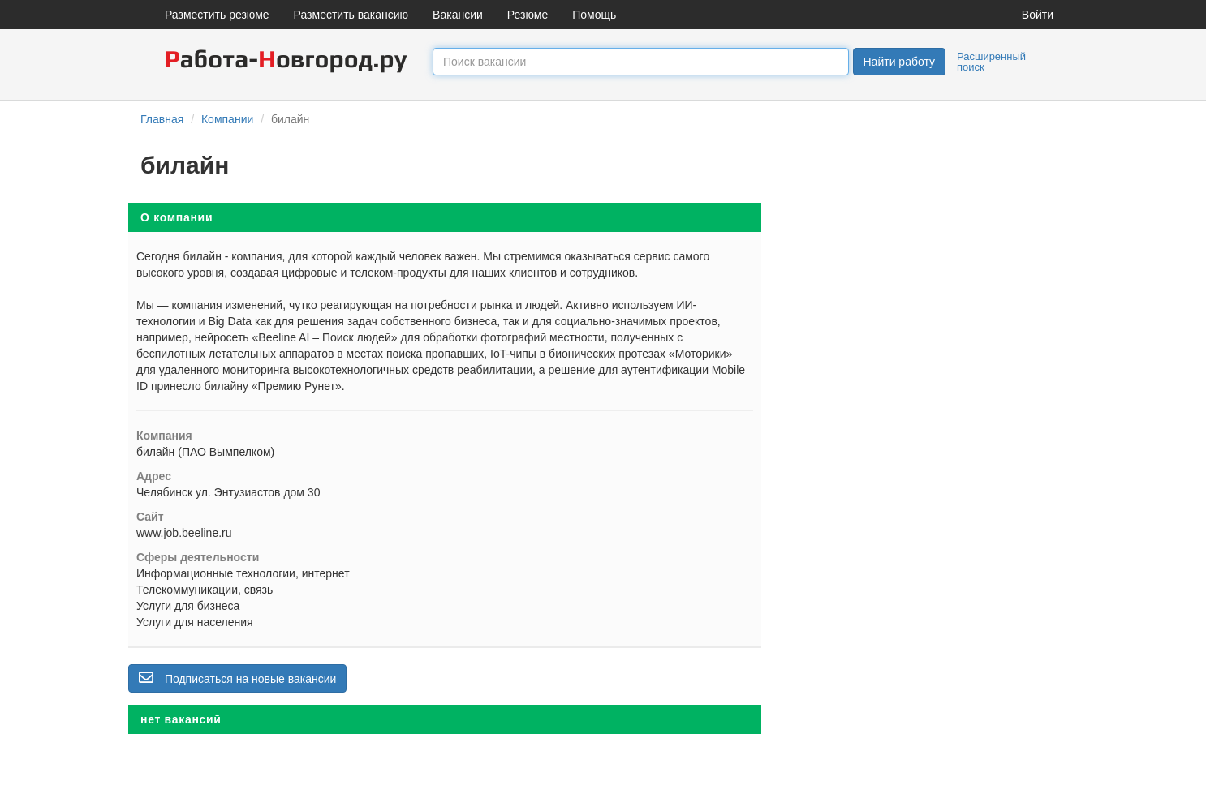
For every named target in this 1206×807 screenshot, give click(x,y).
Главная (161, 119)
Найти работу (899, 61)
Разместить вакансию (351, 14)
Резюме (527, 14)
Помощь (594, 14)
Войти (1037, 14)
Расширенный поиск (991, 61)
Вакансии (458, 14)
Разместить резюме (217, 14)
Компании (227, 119)
